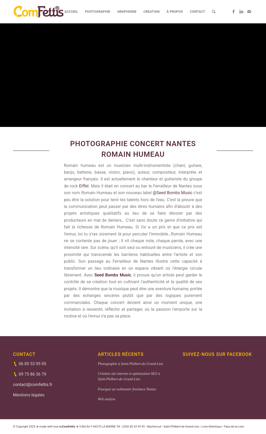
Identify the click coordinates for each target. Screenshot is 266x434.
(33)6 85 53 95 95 (133, 426)
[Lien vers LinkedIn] (241, 11)
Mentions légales (28, 394)
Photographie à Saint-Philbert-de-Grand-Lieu (130, 364)
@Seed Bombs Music (172, 192)
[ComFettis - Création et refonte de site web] (38, 11)
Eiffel (83, 186)
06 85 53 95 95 (32, 363)
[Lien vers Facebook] (233, 11)
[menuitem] (71, 11)
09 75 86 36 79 (32, 374)
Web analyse (106, 399)
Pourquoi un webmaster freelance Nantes (127, 389)
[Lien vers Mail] (249, 11)
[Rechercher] (214, 11)
